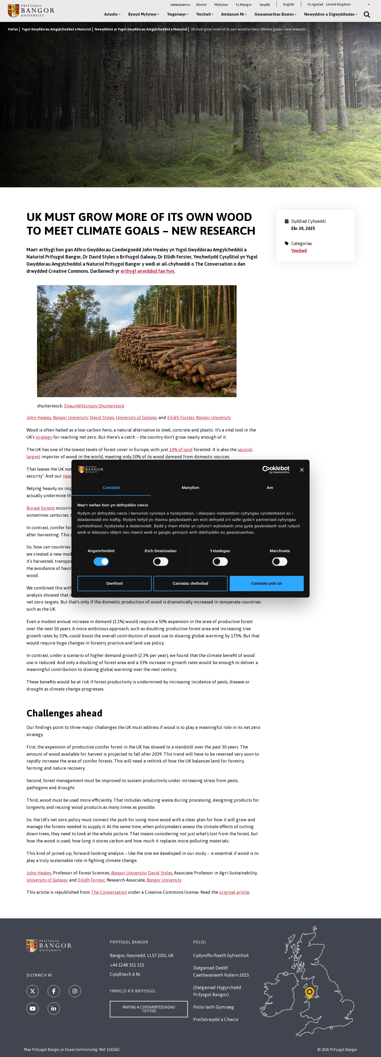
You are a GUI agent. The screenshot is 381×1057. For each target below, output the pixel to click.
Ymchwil (299, 250)
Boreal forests (40, 508)
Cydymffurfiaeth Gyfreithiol (221, 955)
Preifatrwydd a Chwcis (215, 1019)
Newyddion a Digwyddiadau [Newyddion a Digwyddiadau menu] (328, 14)
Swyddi (265, 5)
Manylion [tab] (190, 487)
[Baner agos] (302, 469)
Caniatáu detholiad (190, 583)
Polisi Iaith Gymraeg (213, 1007)
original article (234, 892)
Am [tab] (270, 487)
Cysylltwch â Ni (125, 974)
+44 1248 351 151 (127, 965)
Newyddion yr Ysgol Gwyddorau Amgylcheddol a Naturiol (141, 29)
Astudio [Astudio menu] (110, 14)
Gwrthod (114, 583)
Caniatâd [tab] (111, 487)
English (288, 4)
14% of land (181, 449)
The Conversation (109, 892)
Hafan (13, 29)
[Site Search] (365, 14)
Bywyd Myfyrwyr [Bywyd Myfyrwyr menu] (142, 14)
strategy (44, 437)
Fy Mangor (244, 5)
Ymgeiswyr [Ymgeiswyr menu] (175, 14)
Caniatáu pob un (266, 583)
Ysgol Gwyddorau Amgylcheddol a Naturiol (56, 29)
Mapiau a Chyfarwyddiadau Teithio (149, 1009)
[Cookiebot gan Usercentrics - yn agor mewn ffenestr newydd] (266, 470)
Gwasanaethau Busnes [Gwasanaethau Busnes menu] (273, 14)
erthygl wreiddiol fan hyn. (148, 271)
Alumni (201, 5)
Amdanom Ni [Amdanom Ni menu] (231, 14)
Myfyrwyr (221, 5)
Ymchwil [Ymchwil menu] (203, 14)
